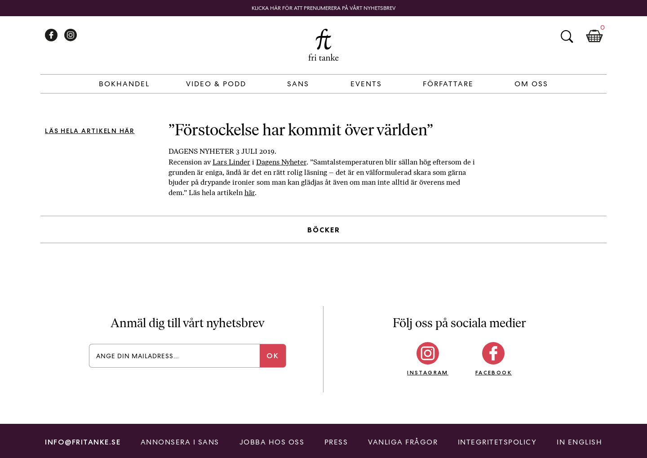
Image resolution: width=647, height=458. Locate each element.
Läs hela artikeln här (90, 131)
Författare (448, 84)
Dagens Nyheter (281, 162)
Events (366, 84)
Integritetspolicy (497, 442)
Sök (566, 36)
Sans (298, 84)
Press (336, 442)
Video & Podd (216, 84)
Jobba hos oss (272, 442)
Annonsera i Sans (180, 442)
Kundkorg (594, 36)
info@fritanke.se (82, 442)
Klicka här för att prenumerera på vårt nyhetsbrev (324, 8)
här (249, 192)
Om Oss (531, 84)
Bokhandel (124, 84)
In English (579, 442)
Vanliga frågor (403, 442)
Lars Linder (231, 162)
